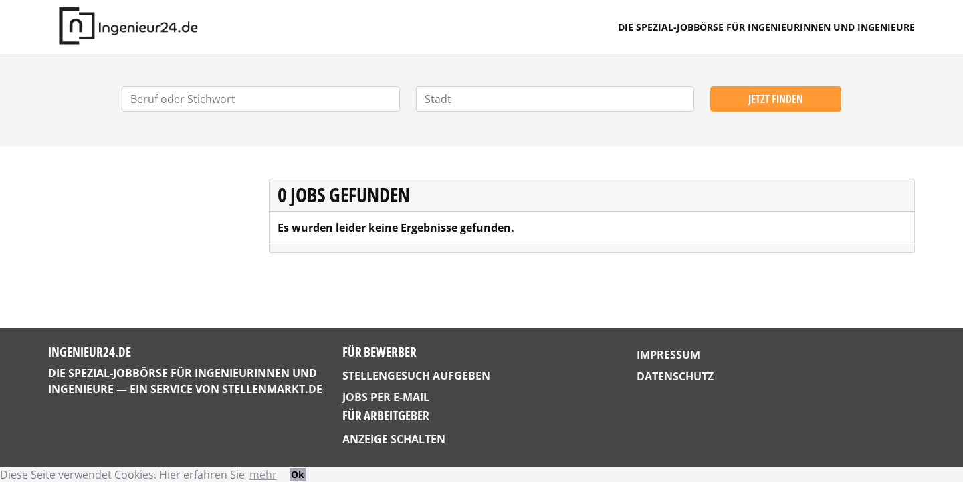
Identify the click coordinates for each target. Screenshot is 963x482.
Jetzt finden (775, 99)
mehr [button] (263, 474)
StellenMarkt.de (272, 389)
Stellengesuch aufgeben (416, 375)
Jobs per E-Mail (385, 397)
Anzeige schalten (393, 439)
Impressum (668, 354)
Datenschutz (675, 376)
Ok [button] (297, 474)
